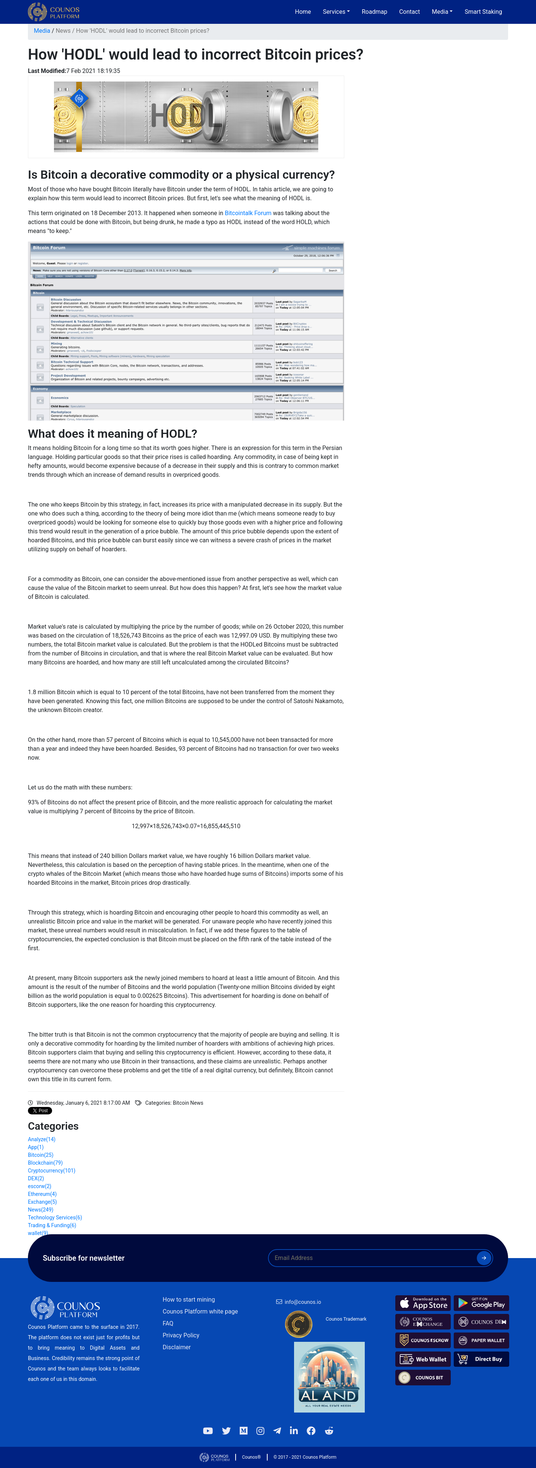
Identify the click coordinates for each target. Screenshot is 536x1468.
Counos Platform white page (200, 1311)
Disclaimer (177, 1347)
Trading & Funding (52, 1225)
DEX (36, 1178)
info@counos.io (303, 1302)
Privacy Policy (181, 1335)
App (36, 1147)
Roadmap (374, 11)
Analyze (41, 1139)
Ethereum (42, 1194)
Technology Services (55, 1217)
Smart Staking (483, 11)
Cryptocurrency (52, 1171)
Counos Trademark (346, 1319)
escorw (39, 1186)
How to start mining (189, 1299)
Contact (409, 11)
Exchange (42, 1202)
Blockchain (45, 1163)
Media (42, 30)
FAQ (168, 1323)
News (63, 30)
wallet (38, 1233)
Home (303, 11)
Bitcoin (41, 1155)
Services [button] (334, 11)
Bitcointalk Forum (248, 213)
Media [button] (440, 11)
